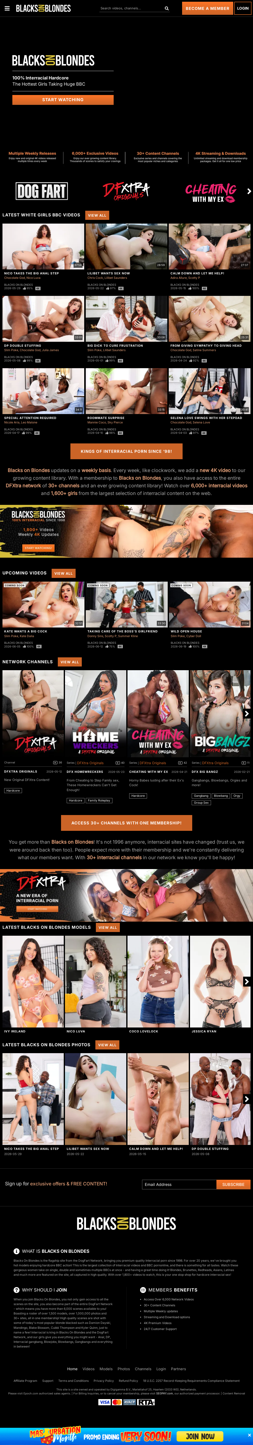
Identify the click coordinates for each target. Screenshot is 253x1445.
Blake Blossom (39, 1328)
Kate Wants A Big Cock (25, 631)
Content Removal (234, 1393)
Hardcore (13, 790)
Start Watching (63, 99)
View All (97, 215)
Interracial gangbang (28, 1342)
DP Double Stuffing (22, 345)
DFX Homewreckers (85, 772)
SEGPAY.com (164, 1393)
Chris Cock (95, 278)
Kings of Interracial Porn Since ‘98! (126, 451)
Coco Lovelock (143, 1031)
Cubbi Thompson (63, 1328)
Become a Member (208, 8)
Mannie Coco (96, 422)
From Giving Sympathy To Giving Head (206, 345)
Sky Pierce (115, 422)
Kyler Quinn (89, 1328)
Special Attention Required (30, 418)
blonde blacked (66, 1323)
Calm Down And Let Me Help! (197, 273)
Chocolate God (14, 278)
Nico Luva (33, 278)
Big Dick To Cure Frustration (115, 345)
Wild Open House (186, 631)
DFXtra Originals (20, 771)
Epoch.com (30, 1393)
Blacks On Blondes (18, 284)
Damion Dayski (99, 1323)
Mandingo (20, 1328)
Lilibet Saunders (116, 278)
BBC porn (153, 1265)
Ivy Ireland (15, 1031)
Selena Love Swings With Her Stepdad (206, 418)
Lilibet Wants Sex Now (108, 273)
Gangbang (201, 796)
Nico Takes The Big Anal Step (31, 273)
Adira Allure (178, 278)
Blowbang (221, 796)
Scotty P (194, 278)
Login (243, 8)
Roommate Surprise (106, 418)
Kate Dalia (27, 636)
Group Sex (201, 802)
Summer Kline (128, 636)
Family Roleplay (99, 800)
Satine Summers (204, 350)
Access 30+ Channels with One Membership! (126, 822)
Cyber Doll (193, 636)
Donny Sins (95, 636)
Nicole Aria (12, 422)
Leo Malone (29, 422)
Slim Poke (11, 350)
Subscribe (233, 1184)
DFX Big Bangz (205, 772)
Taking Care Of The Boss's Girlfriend (122, 631)
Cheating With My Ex (148, 772)
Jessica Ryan (204, 1031)
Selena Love (201, 422)
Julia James (50, 350)
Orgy (236, 796)
